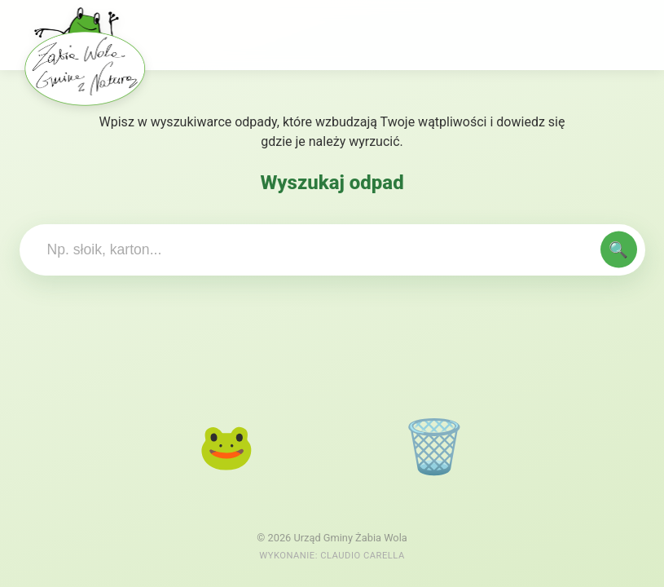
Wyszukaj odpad (331, 182)
